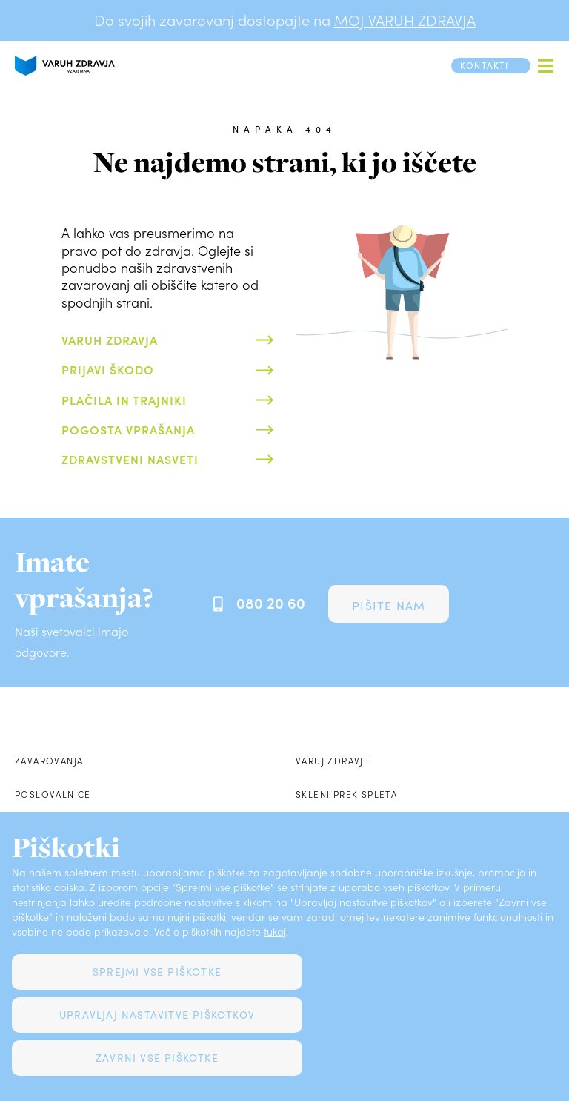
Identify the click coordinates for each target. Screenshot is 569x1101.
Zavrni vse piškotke (157, 1058)
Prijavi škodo (107, 369)
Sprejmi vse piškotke (157, 972)
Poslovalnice (53, 794)
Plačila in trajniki (124, 399)
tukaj (275, 932)
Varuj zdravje (333, 761)
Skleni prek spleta (346, 794)
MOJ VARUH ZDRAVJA (405, 20)
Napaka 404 (284, 129)
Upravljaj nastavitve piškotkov (157, 1015)
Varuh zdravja (109, 339)
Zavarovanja (49, 761)
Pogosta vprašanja (128, 429)
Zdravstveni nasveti (130, 459)
